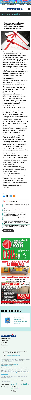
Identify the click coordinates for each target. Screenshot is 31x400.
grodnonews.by (4, 372)
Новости (8, 18)
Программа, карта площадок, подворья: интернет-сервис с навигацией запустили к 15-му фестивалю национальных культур (16, 222)
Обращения (4, 340)
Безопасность (15, 18)
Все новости (7, 230)
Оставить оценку (15, 388)
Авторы (3, 4)
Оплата (3, 346)
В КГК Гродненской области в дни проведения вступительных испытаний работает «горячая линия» (15, 214)
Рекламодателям (12, 4)
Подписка (21, 4)
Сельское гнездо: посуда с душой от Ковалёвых (14, 209)
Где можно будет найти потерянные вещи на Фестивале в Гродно (16, 205)
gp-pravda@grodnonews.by (13, 355)
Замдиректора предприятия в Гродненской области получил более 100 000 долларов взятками (16, 227)
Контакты (4, 342)
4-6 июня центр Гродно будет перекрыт (15, 217)
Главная (3, 18)
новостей (9, 201)
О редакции (4, 344)
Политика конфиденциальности (9, 364)
